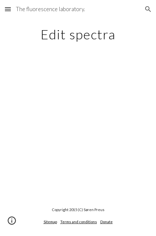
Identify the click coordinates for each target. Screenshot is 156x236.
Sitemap (50, 222)
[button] (8, 9)
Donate (106, 222)
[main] (77, 34)
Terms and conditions (78, 222)
